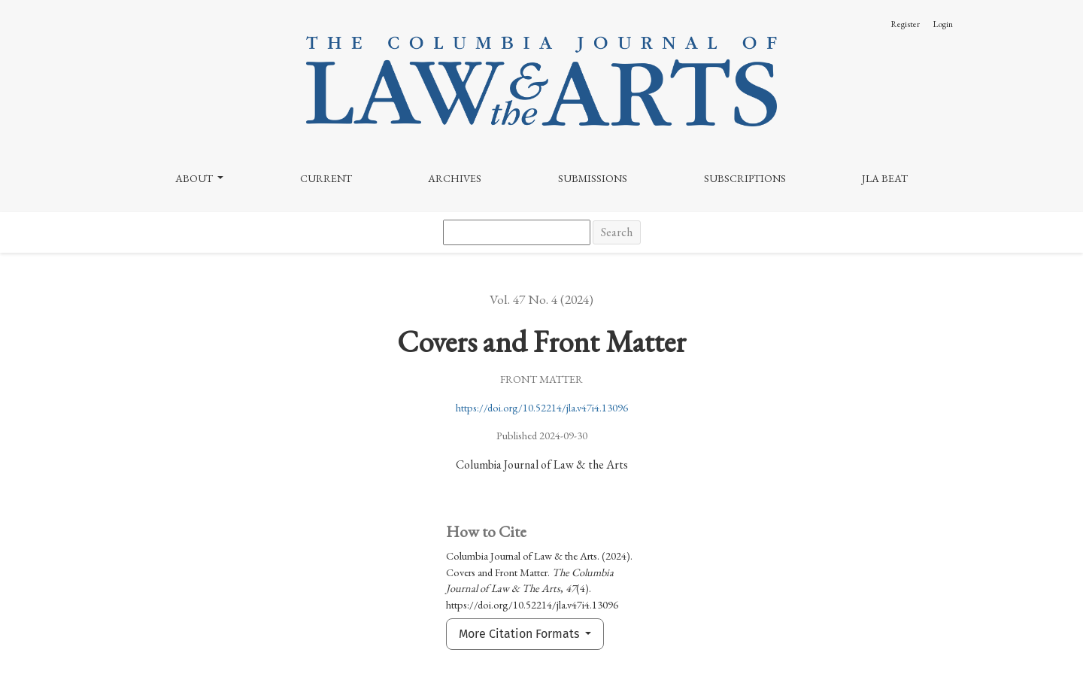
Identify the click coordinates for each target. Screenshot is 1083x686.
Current (326, 178)
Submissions (592, 178)
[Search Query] (516, 232)
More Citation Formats (520, 634)
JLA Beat (885, 178)
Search (617, 232)
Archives (454, 178)
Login (943, 24)
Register (905, 24)
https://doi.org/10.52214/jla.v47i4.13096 (542, 407)
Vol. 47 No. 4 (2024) (541, 299)
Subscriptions (745, 178)
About (195, 178)
